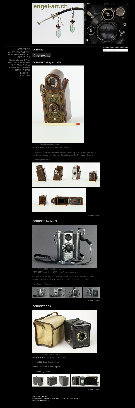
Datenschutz (36, 396)
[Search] (115, 50)
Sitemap (44, 396)
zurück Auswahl (94, 215)
